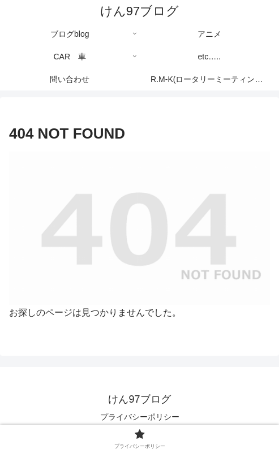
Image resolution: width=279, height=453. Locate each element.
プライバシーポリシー (139, 416)
